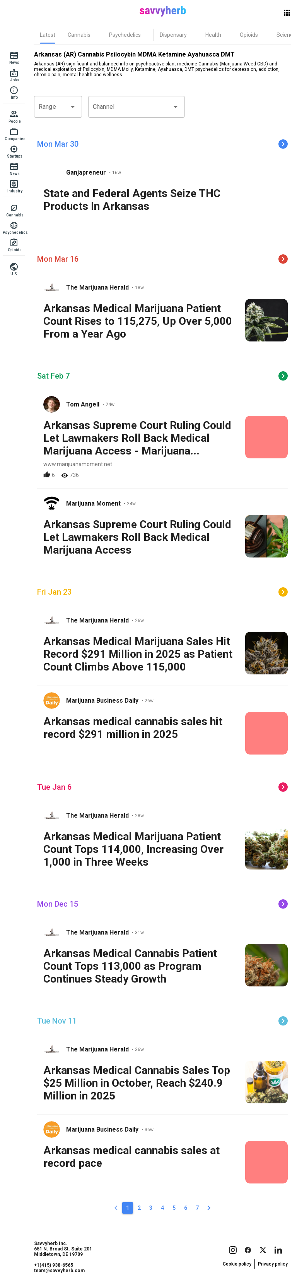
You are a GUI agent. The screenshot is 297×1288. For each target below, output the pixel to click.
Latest (47, 35)
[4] (162, 1208)
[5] (174, 1208)
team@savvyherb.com (59, 1270)
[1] (127, 1208)
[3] (150, 1208)
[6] (185, 1208)
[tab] (47, 35)
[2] (139, 1208)
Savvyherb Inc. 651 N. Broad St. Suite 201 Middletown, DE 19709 (63, 1249)
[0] (116, 1208)
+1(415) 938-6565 (53, 1265)
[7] (197, 1208)
